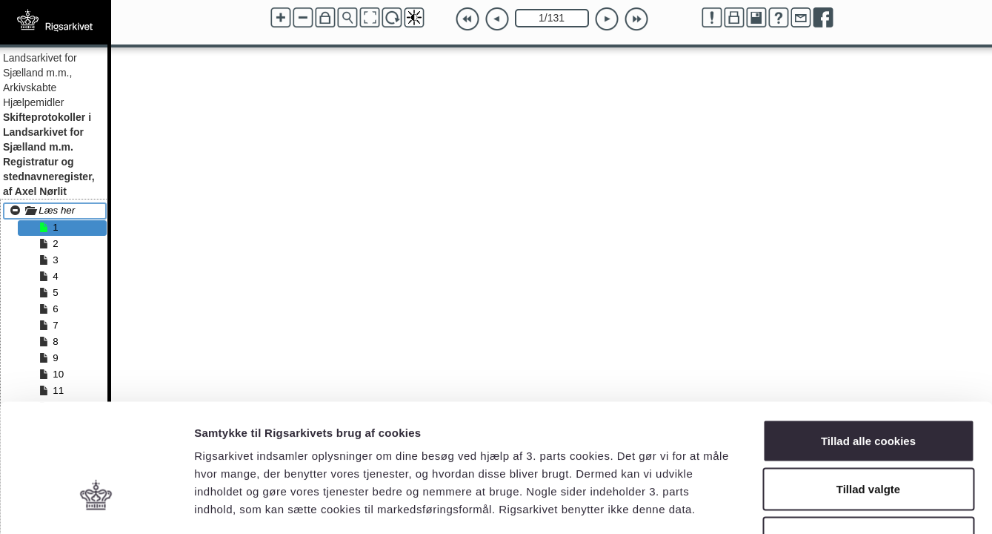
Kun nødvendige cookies (868, 436)
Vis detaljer (770, 504)
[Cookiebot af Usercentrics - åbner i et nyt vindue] (96, 505)
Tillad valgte (868, 388)
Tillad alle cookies (868, 339)
